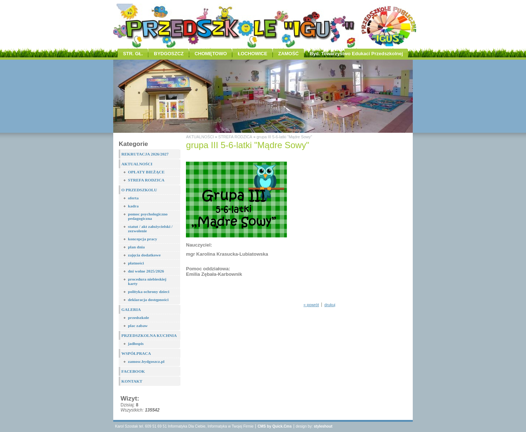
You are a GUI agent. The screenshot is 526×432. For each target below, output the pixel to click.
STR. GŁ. (133, 53)
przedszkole (138, 317)
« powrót (311, 305)
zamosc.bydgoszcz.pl (146, 361)
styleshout (323, 426)
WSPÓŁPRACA (136, 353)
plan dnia (136, 247)
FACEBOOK (133, 371)
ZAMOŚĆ (288, 53)
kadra (133, 206)
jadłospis (136, 343)
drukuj (329, 305)
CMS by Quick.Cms (274, 426)
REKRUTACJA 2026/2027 (144, 154)
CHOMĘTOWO (211, 53)
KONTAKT (131, 381)
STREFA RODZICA (146, 180)
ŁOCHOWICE (252, 53)
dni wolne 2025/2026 (146, 271)
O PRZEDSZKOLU (139, 190)
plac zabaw (138, 325)
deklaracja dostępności (148, 299)
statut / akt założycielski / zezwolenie (150, 228)
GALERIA (131, 309)
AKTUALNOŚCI (136, 164)
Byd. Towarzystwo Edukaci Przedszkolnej (356, 53)
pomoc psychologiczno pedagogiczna (148, 216)
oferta (133, 198)
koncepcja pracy (142, 239)
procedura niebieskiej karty (147, 281)
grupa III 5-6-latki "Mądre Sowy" (284, 137)
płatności (136, 263)
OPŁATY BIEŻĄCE (146, 172)
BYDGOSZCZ (168, 53)
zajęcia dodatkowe (144, 255)
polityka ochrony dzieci (148, 291)
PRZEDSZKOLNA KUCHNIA (149, 335)
